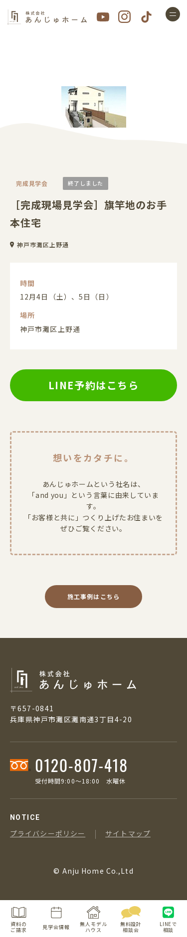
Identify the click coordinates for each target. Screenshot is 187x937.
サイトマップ (128, 833)
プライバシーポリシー (47, 833)
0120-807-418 (81, 765)
